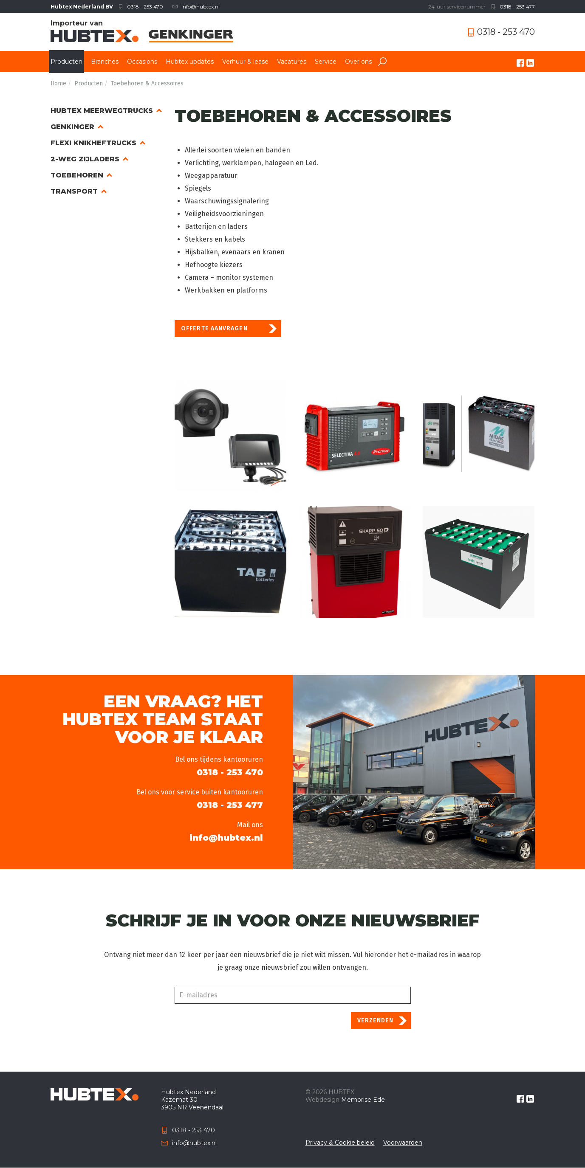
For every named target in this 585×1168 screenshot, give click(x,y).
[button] (230, 435)
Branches (105, 61)
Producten (66, 61)
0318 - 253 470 (145, 6)
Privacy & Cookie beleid (340, 1142)
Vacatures (291, 61)
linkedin (530, 63)
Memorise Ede (363, 1099)
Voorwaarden (402, 1142)
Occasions (142, 61)
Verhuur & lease (245, 61)
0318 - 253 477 (517, 6)
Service (325, 61)
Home (58, 83)
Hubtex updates (190, 61)
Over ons (358, 61)
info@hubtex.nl (200, 6)
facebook (520, 63)
